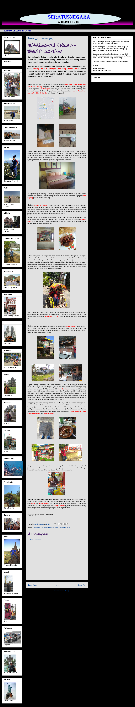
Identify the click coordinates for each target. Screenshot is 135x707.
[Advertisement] (56, 562)
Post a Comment (35, 540)
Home (57, 585)
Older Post (82, 585)
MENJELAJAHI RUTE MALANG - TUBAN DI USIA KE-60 (51, 527)
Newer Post (32, 585)
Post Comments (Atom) (61, 591)
